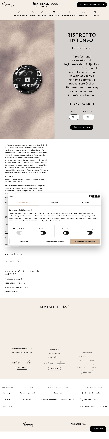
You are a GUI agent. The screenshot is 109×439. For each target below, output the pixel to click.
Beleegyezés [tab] (23, 202)
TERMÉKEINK (8, 387)
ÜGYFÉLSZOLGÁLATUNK (58, 387)
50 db (88, 117)
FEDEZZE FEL (27, 387)
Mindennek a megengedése (85, 241)
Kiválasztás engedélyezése (54, 241)
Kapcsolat (58, 393)
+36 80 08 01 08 (91, 399)
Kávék (7, 399)
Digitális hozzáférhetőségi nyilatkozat (57, 399)
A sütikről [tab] (85, 202)
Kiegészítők (8, 406)
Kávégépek (7, 393)
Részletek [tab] (54, 202)
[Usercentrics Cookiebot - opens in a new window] (91, 196)
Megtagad (24, 241)
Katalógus (27, 399)
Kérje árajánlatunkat (92, 393)
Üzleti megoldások (27, 393)
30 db (74, 117)
